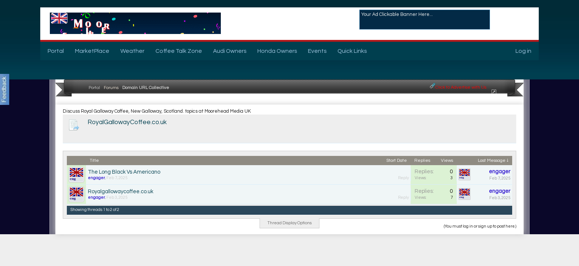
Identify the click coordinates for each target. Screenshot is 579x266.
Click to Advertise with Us (460, 87)
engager (96, 178)
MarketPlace (92, 51)
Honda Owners (277, 51)
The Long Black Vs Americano (124, 172)
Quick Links (352, 51)
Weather (132, 51)
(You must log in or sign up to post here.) (480, 226)
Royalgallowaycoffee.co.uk (120, 191)
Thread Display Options (289, 223)
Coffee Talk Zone (178, 51)
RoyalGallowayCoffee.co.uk (127, 122)
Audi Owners (229, 51)
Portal (56, 51)
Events (317, 51)
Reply (403, 178)
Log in (523, 51)
